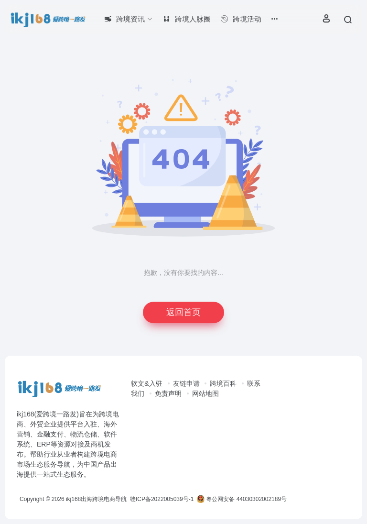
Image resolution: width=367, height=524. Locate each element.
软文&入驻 (146, 383)
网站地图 (205, 393)
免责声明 (168, 393)
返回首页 (183, 312)
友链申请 (186, 383)
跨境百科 (223, 383)
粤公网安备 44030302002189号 (242, 499)
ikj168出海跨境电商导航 (96, 499)
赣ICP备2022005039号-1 (161, 499)
